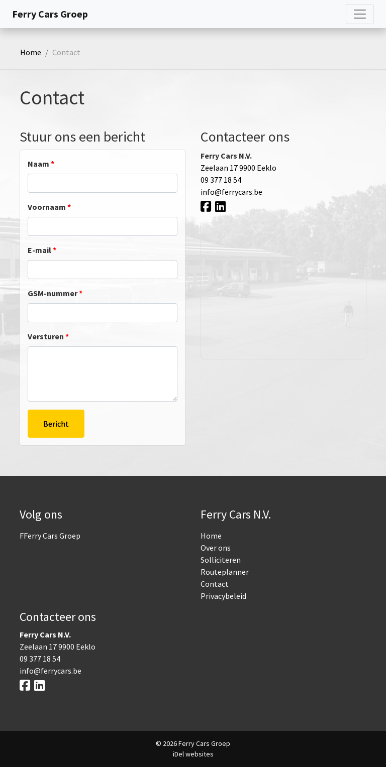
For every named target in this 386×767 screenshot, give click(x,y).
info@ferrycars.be (231, 192)
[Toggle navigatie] (360, 14)
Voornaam (49, 207)
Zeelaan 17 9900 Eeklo (238, 168)
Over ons (216, 548)
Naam (41, 164)
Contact (215, 584)
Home (30, 52)
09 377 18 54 (221, 180)
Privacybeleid (223, 596)
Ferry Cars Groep (50, 14)
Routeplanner (225, 572)
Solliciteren (221, 560)
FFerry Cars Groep (50, 536)
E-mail (42, 250)
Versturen (48, 336)
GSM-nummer (55, 293)
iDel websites (193, 753)
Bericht (56, 424)
